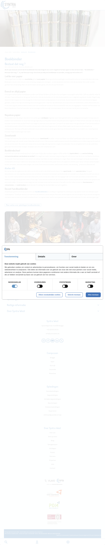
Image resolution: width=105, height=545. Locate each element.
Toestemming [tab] (11, 256)
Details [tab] (41, 256)
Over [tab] (74, 256)
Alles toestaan (93, 295)
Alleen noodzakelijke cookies (49, 295)
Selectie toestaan (74, 295)
